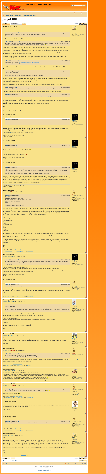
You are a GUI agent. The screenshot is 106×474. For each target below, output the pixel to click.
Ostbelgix (13, 370)
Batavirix (8, 33)
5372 (76, 123)
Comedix (9, 20)
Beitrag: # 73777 (6, 435)
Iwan (7, 87)
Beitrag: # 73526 (6, 301)
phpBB (41, 466)
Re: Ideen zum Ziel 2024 (9, 369)
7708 (76, 197)
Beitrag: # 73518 (6, 191)
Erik (7, 145)
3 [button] (84, 23)
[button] (79, 24)
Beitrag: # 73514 (6, 164)
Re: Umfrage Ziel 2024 (10, 26)
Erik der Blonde (23, 455)
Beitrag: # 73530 (6, 350)
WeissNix (74, 120)
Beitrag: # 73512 (6, 116)
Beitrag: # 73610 (6, 417)
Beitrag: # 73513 (6, 141)
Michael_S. (8, 41)
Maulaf (73, 338)
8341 (76, 33)
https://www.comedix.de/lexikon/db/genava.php (28, 62)
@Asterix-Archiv (8, 251)
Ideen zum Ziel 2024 (9, 19)
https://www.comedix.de (17, 249)
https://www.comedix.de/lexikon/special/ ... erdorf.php (38, 96)
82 (75, 376)
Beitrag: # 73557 (6, 385)
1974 (76, 341)
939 (76, 308)
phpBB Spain (46, 467)
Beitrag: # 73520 (6, 281)
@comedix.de (30, 251)
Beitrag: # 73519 (6, 256)
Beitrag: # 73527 (6, 335)
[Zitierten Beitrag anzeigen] (18, 33)
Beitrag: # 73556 (6, 370)
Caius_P (73, 407)
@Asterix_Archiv (19, 251)
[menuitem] (11, 13)
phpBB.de (49, 469)
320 (76, 410)
